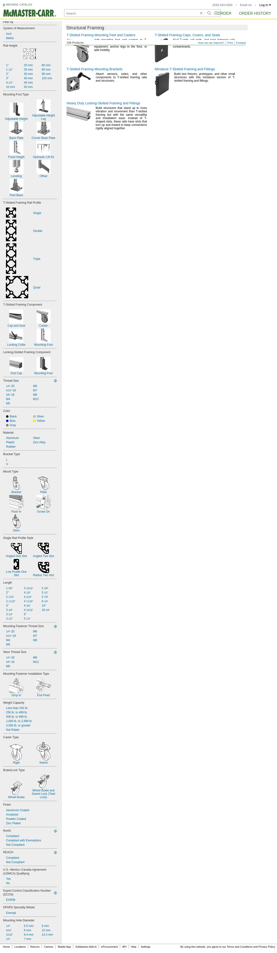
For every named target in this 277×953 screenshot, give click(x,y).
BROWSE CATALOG (19, 4)
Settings (145, 946)
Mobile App (64, 946)
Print (230, 42)
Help (134, 946)
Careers (48, 946)
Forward (241, 42)
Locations (20, 946)
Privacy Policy (267, 946)
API (124, 946)
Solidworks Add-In (86, 946)
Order (224, 13)
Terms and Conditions (240, 946)
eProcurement (109, 946)
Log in (265, 5)
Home (6, 946)
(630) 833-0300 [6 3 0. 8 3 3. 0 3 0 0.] (222, 5)
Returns (35, 946)
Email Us (246, 5)
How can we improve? (211, 42)
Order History (255, 13)
